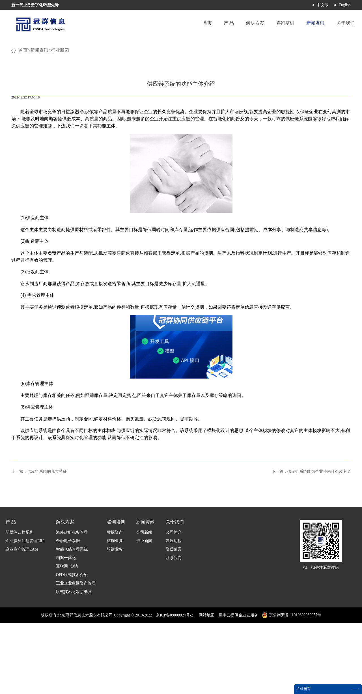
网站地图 (206, 686)
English (345, 5)
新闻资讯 (39, 121)
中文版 (323, 5)
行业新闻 (60, 121)
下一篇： (311, 542)
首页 (198, 24)
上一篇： (39, 542)
